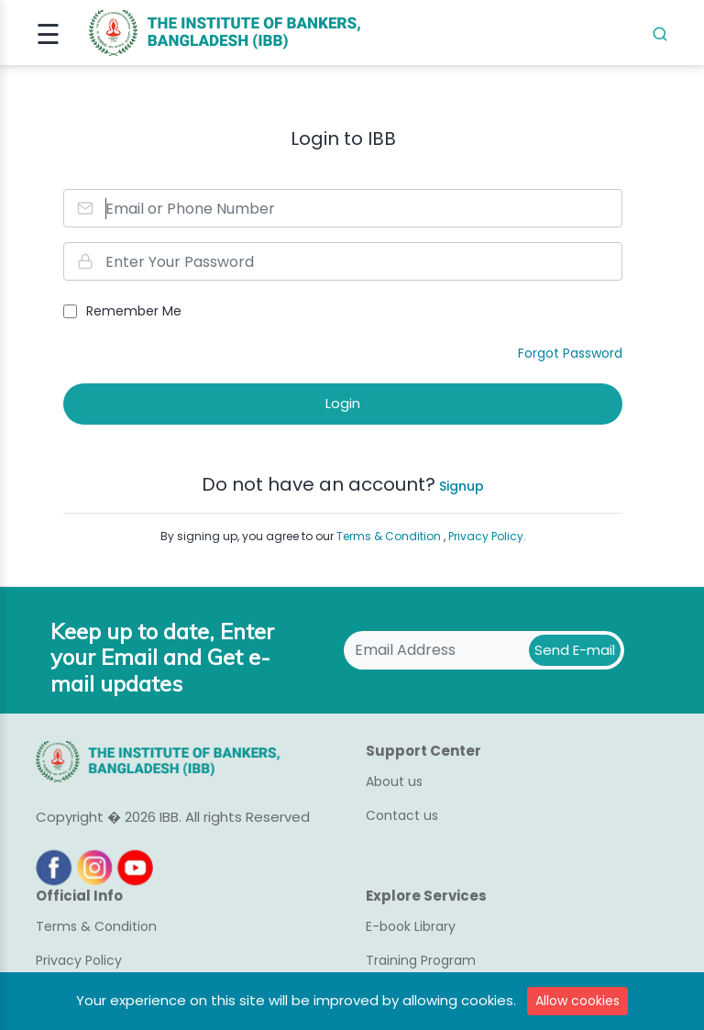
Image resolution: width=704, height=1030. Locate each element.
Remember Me (134, 311)
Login (342, 403)
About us (394, 781)
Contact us (402, 815)
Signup (459, 486)
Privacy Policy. (487, 536)
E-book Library (411, 926)
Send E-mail (574, 649)
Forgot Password (570, 353)
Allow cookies (577, 1000)
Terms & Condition (390, 536)
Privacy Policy (79, 960)
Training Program (421, 960)
